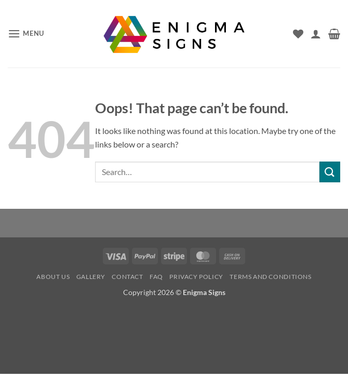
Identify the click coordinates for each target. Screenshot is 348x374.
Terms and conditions (270, 276)
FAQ (156, 276)
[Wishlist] (298, 33)
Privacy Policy (196, 276)
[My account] (316, 33)
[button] (26, 33)
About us (53, 276)
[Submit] (329, 172)
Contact (127, 276)
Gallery (90, 276)
